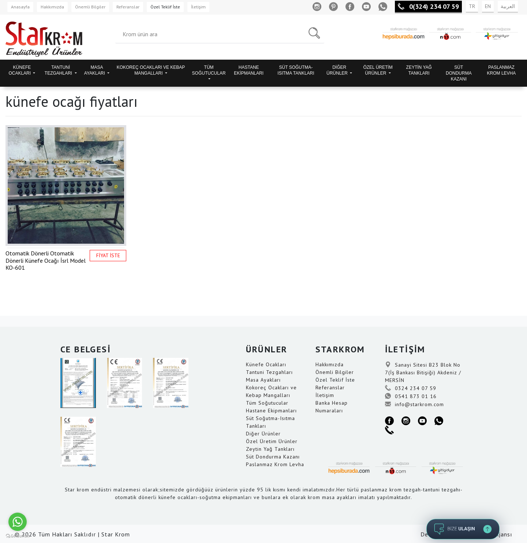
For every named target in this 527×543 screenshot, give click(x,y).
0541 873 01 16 (411, 396)
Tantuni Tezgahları (269, 372)
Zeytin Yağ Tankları (270, 449)
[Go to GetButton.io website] (17, 535)
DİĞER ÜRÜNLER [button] (337, 70)
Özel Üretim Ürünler (272, 441)
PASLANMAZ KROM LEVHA (501, 70)
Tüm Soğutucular (267, 403)
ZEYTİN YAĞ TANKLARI (419, 70)
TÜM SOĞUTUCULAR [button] (209, 70)
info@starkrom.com (414, 404)
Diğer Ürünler (263, 433)
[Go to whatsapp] (17, 522)
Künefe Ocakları (266, 364)
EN (488, 6)
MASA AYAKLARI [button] (95, 70)
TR (472, 6)
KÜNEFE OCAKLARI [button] (20, 70)
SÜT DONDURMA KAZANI (459, 73)
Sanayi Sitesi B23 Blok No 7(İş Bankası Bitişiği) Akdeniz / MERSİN (423, 372)
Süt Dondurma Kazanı (273, 456)
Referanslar (127, 7)
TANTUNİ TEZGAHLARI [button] (59, 70)
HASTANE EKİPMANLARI (249, 70)
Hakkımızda (52, 7)
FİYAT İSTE (108, 255)
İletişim (198, 7)
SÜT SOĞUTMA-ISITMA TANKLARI (295, 70)
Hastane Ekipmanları (271, 410)
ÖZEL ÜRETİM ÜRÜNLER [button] (377, 70)
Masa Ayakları (263, 380)
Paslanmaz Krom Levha (275, 464)
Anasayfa (20, 7)
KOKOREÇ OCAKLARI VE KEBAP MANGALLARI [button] (151, 70)
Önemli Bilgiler (90, 7)
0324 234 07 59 (410, 388)
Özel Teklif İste (165, 7)
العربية (508, 6)
